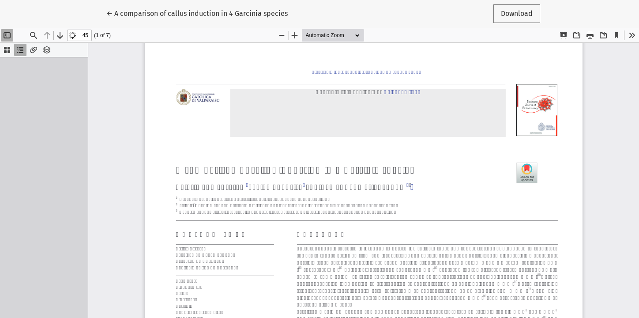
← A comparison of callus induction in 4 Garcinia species (197, 13)
